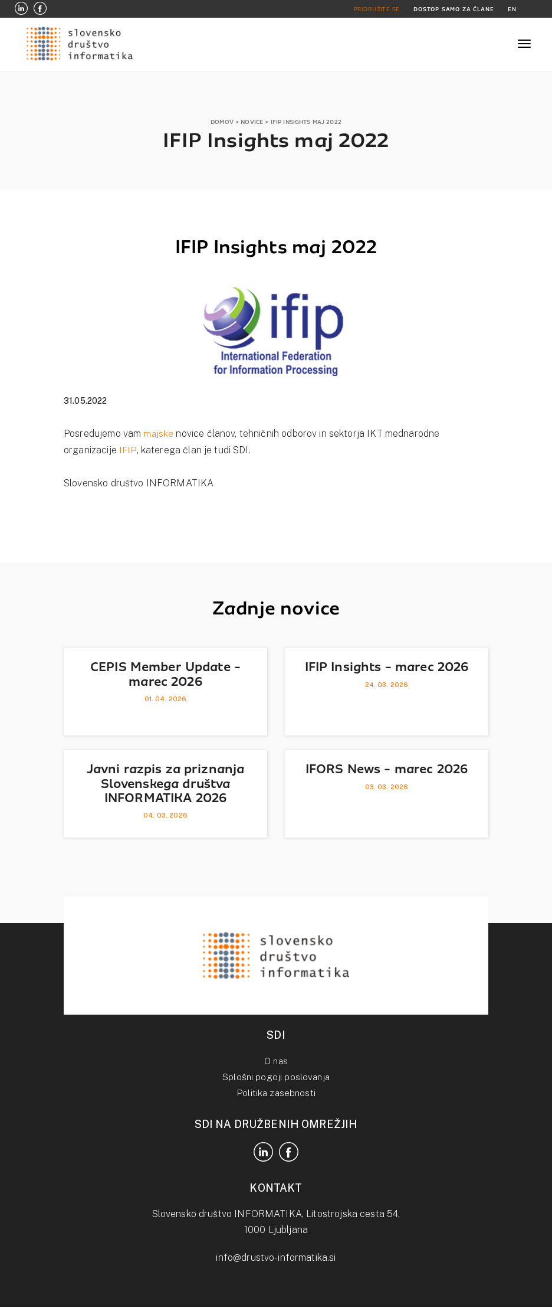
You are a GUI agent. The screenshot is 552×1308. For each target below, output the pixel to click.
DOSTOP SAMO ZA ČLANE (452, 9)
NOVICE (252, 122)
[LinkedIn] (21, 9)
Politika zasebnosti (276, 1092)
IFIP (127, 450)
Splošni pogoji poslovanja (276, 1077)
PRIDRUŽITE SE (373, 9)
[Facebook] (40, 9)
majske (158, 433)
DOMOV (222, 122)
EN (512, 9)
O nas (276, 1061)
